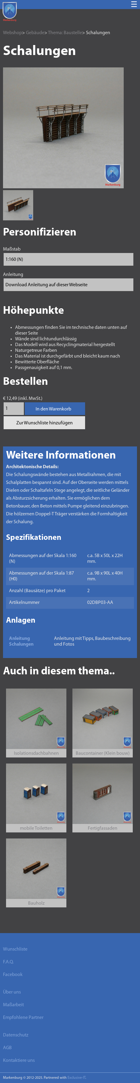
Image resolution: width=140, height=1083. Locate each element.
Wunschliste (15, 949)
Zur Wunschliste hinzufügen (44, 423)
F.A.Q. (8, 962)
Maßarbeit (13, 1005)
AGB (7, 1048)
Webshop (12, 33)
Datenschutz (15, 1035)
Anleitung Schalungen (21, 641)
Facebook (13, 974)
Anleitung (13, 274)
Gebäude (35, 33)
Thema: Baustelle (65, 33)
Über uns (12, 992)
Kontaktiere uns (19, 1060)
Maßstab (12, 249)
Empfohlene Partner (23, 1017)
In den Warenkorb (53, 409)
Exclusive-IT (76, 1078)
